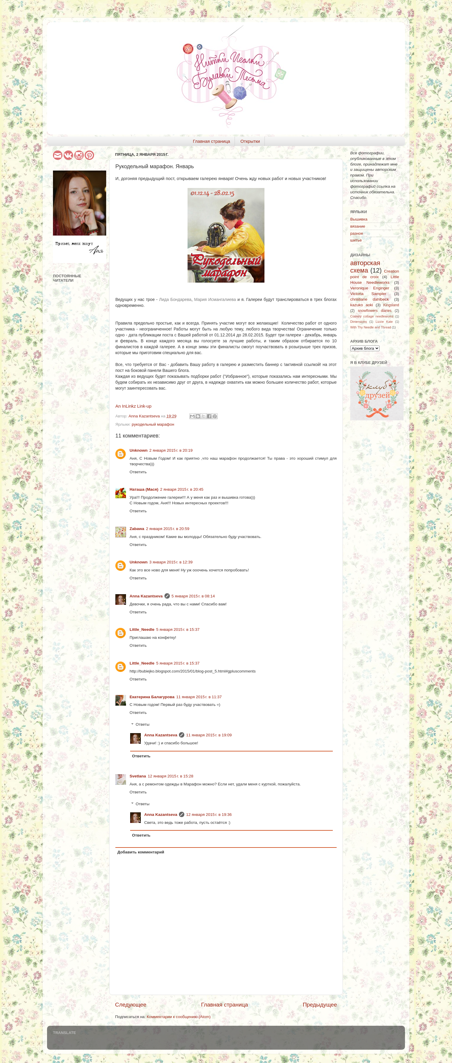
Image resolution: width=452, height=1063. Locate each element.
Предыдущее (320, 1005)
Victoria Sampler (368, 293)
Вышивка (358, 219)
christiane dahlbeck (369, 299)
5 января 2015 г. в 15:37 (177, 629)
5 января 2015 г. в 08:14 (193, 596)
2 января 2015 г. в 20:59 (167, 528)
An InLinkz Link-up (133, 406)
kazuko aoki (361, 305)
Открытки (250, 141)
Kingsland (391, 305)
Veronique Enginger (369, 288)
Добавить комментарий (140, 852)
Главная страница (211, 141)
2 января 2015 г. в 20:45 (181, 489)
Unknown (139, 450)
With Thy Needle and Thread (370, 327)
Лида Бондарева (175, 299)
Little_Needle (142, 629)
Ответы (143, 724)
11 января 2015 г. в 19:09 (209, 735)
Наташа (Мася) (144, 489)
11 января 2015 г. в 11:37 (199, 697)
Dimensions (358, 321)
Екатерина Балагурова (152, 697)
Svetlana (138, 776)
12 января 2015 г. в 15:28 (170, 776)
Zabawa (137, 528)
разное (356, 233)
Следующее (130, 1005)
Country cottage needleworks (371, 316)
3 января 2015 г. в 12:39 (171, 562)
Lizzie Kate (384, 321)
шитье (356, 240)
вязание (357, 226)
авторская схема (365, 266)
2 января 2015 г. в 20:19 (171, 450)
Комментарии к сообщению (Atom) (179, 1017)
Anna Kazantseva (146, 596)
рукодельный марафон (153, 424)
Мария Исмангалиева (215, 299)
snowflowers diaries (374, 311)
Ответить (138, 472)
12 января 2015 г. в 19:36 (209, 814)
